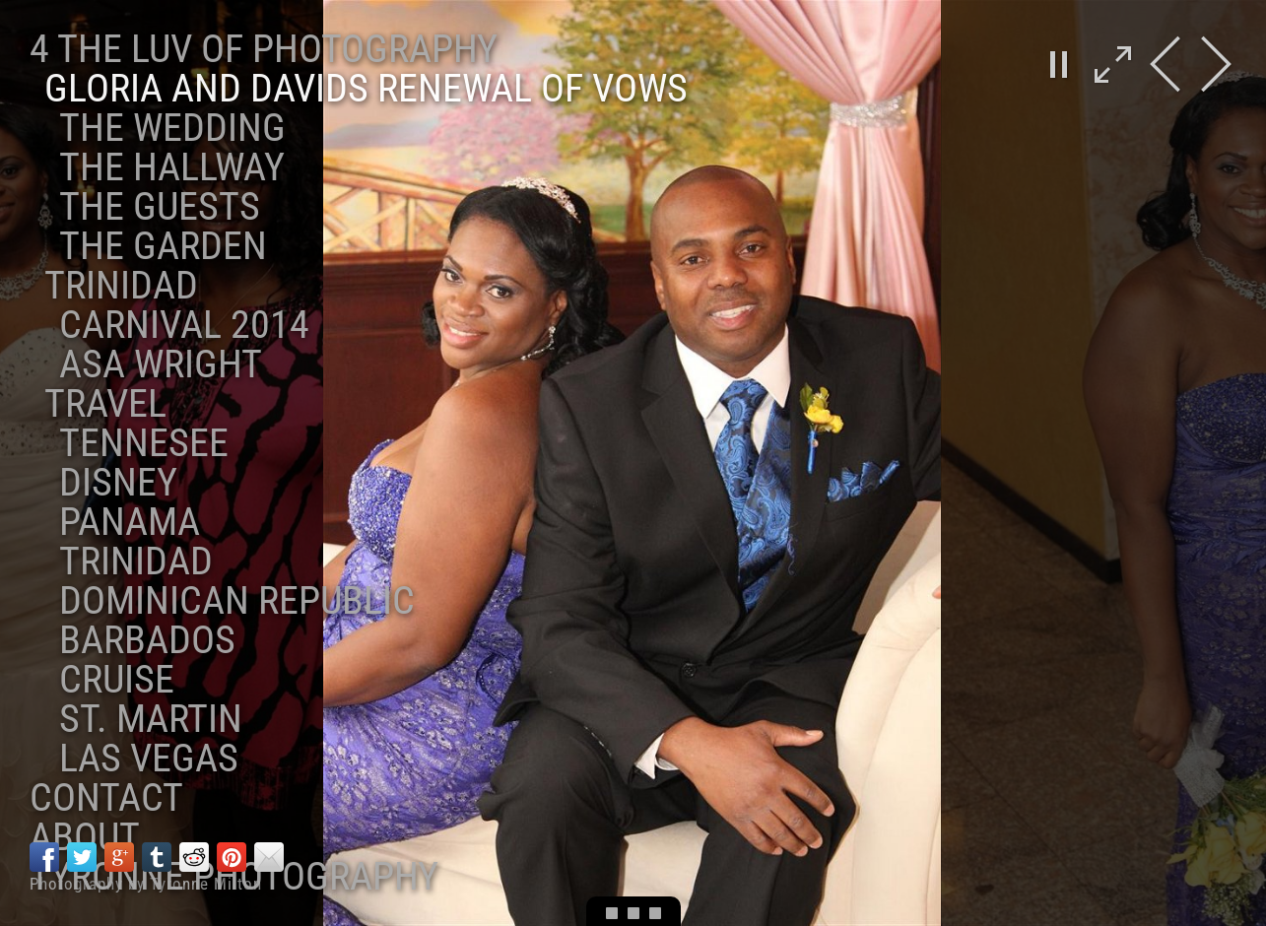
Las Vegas (148, 758)
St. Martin (150, 718)
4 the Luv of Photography (264, 49)
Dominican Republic (237, 600)
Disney (118, 482)
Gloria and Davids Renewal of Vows (366, 88)
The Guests (159, 206)
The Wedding (172, 127)
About (85, 837)
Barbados (147, 640)
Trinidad (121, 285)
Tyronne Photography (234, 876)
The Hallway (172, 167)
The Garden (163, 246)
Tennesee (144, 443)
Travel (105, 403)
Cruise (116, 679)
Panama (129, 521)
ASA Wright (160, 364)
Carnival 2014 (184, 324)
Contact (106, 797)
